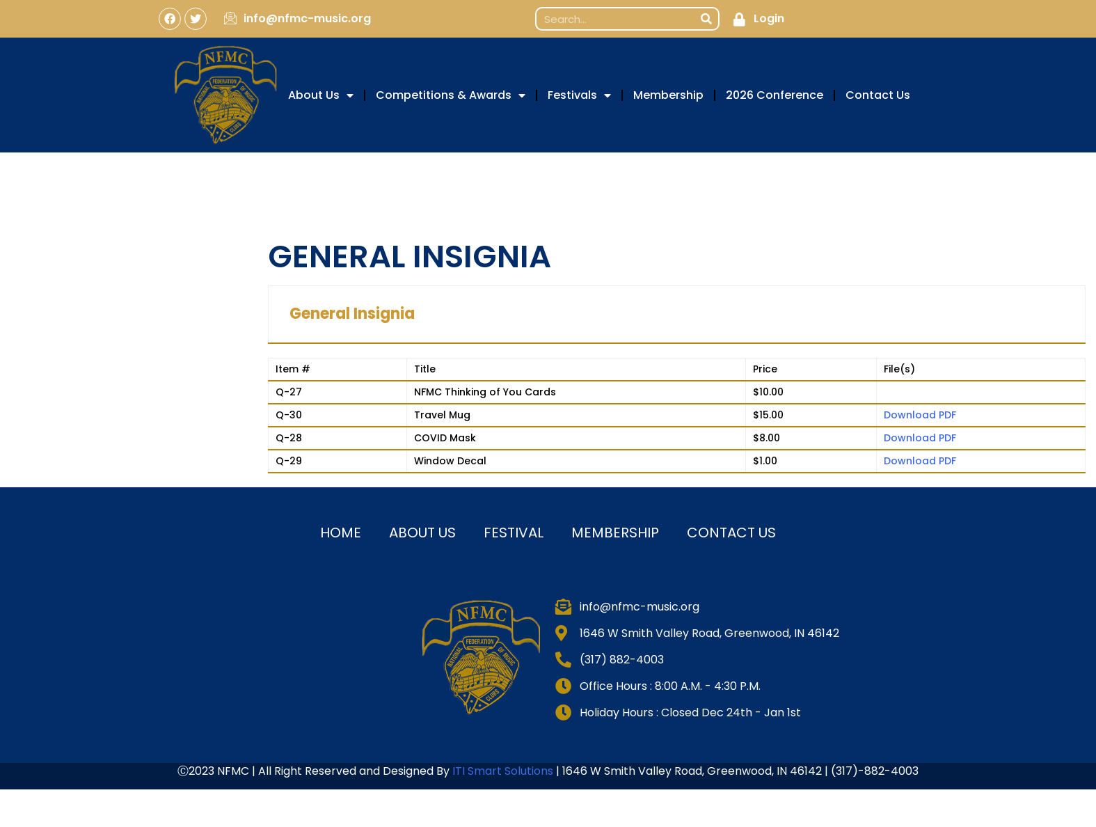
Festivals (579, 95)
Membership (668, 95)
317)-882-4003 (877, 771)
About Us (321, 95)
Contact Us (877, 95)
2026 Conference (774, 95)
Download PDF (920, 415)
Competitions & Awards (450, 95)
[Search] (706, 18)
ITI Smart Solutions (504, 771)
